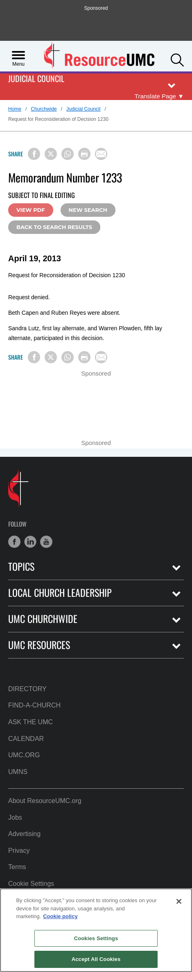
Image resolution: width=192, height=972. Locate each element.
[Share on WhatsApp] (67, 154)
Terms (17, 866)
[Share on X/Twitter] (51, 154)
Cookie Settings (31, 883)
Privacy (18, 850)
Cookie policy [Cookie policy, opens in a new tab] (60, 916)
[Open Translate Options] (159, 96)
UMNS (17, 771)
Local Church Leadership (60, 592)
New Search (88, 210)
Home (14, 109)
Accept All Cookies (96, 959)
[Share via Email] (101, 154)
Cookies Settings (96, 938)
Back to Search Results (54, 227)
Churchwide (43, 109)
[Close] (179, 901)
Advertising (24, 833)
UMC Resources (39, 644)
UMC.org (24, 755)
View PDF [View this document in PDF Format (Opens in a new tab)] (30, 210)
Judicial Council (36, 79)
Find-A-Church (34, 705)
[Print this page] (84, 154)
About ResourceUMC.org (44, 800)
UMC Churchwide (42, 618)
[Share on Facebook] (34, 154)
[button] (177, 59)
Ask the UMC (30, 721)
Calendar (26, 738)
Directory (27, 688)
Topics (21, 566)
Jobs (15, 817)
